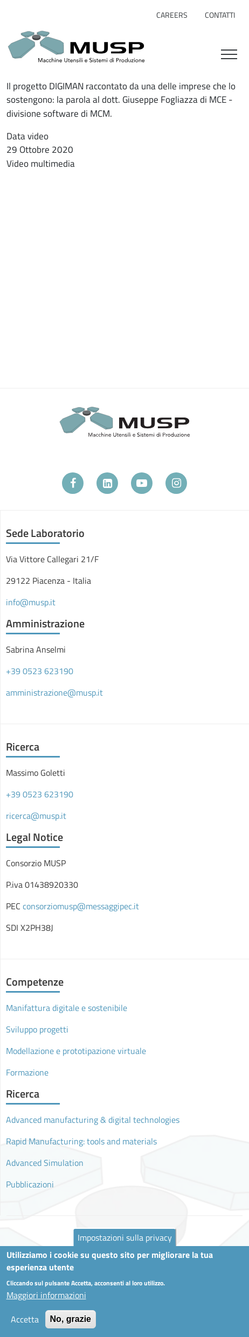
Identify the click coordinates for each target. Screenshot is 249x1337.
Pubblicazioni (30, 1184)
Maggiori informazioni (46, 1295)
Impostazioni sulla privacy (125, 1237)
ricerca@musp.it (36, 815)
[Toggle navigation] (229, 52)
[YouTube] (142, 483)
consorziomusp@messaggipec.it (81, 906)
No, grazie (70, 1319)
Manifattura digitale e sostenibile (66, 1007)
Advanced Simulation (45, 1162)
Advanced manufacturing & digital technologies (92, 1119)
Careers (172, 15)
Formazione (27, 1072)
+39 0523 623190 (39, 670)
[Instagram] (176, 483)
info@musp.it (31, 602)
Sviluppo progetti (37, 1029)
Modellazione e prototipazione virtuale (76, 1050)
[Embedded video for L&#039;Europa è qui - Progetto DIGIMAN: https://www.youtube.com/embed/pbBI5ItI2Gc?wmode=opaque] (127, 256)
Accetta (25, 1319)
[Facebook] (73, 483)
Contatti (220, 15)
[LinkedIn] (107, 483)
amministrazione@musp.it (54, 692)
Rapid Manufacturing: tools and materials (81, 1141)
